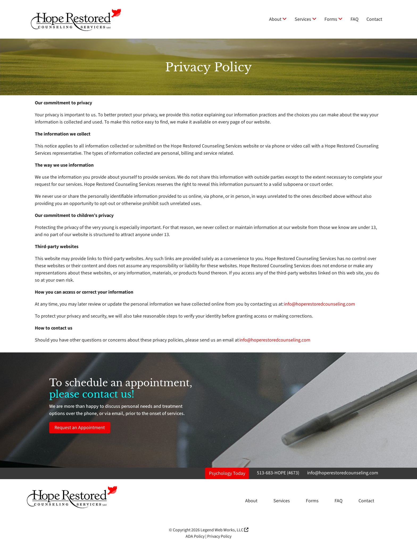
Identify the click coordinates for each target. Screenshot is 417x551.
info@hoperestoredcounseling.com (319, 304)
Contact (374, 19)
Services (305, 19)
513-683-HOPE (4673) (278, 473)
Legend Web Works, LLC (224, 530)
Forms (333, 19)
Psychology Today (227, 473)
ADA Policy (195, 536)
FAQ (354, 19)
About (278, 19)
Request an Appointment (80, 427)
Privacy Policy (219, 536)
